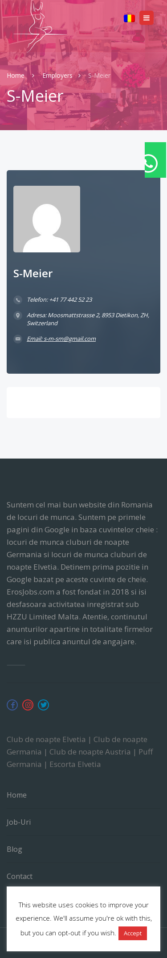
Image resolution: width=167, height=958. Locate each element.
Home (16, 75)
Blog (14, 849)
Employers (57, 75)
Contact (20, 876)
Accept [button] (133, 933)
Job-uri (19, 822)
